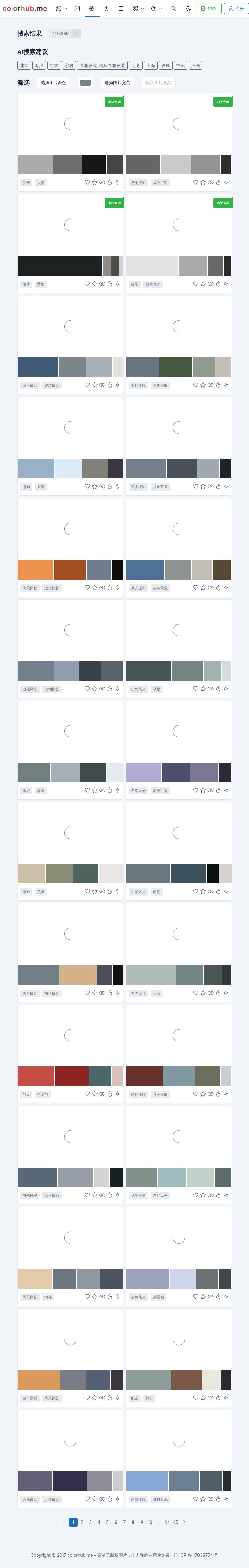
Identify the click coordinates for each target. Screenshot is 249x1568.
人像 (40, 182)
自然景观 (160, 588)
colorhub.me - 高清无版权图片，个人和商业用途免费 (118, 1555)
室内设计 (138, 993)
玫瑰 (165, 65)
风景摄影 (30, 385)
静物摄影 (138, 1094)
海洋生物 (160, 790)
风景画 (158, 1297)
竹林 (54, 65)
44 (167, 1522)
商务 (135, 65)
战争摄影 (160, 182)
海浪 (39, 65)
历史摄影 (138, 182)
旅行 (149, 1398)
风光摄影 (138, 588)
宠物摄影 (138, 385)
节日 (26, 1094)
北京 (24, 65)
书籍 (180, 65)
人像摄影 (30, 1499)
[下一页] (185, 1522)
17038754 (203, 1555)
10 (150, 1522)
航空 (134, 1398)
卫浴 (156, 993)
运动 (26, 486)
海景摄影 (51, 993)
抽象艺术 (160, 486)
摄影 (26, 284)
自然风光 (153, 284)
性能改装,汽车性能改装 (102, 65)
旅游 (26, 790)
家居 (69, 65)
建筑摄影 (51, 385)
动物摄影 (160, 385)
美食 (40, 891)
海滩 (40, 790)
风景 (40, 486)
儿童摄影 (51, 1499)
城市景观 (30, 1398)
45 (175, 1522)
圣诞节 (42, 1094)
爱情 (26, 182)
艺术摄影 (138, 486)
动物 (156, 689)
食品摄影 (160, 1094)
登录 (208, 8)
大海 (150, 65)
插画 (195, 65)
